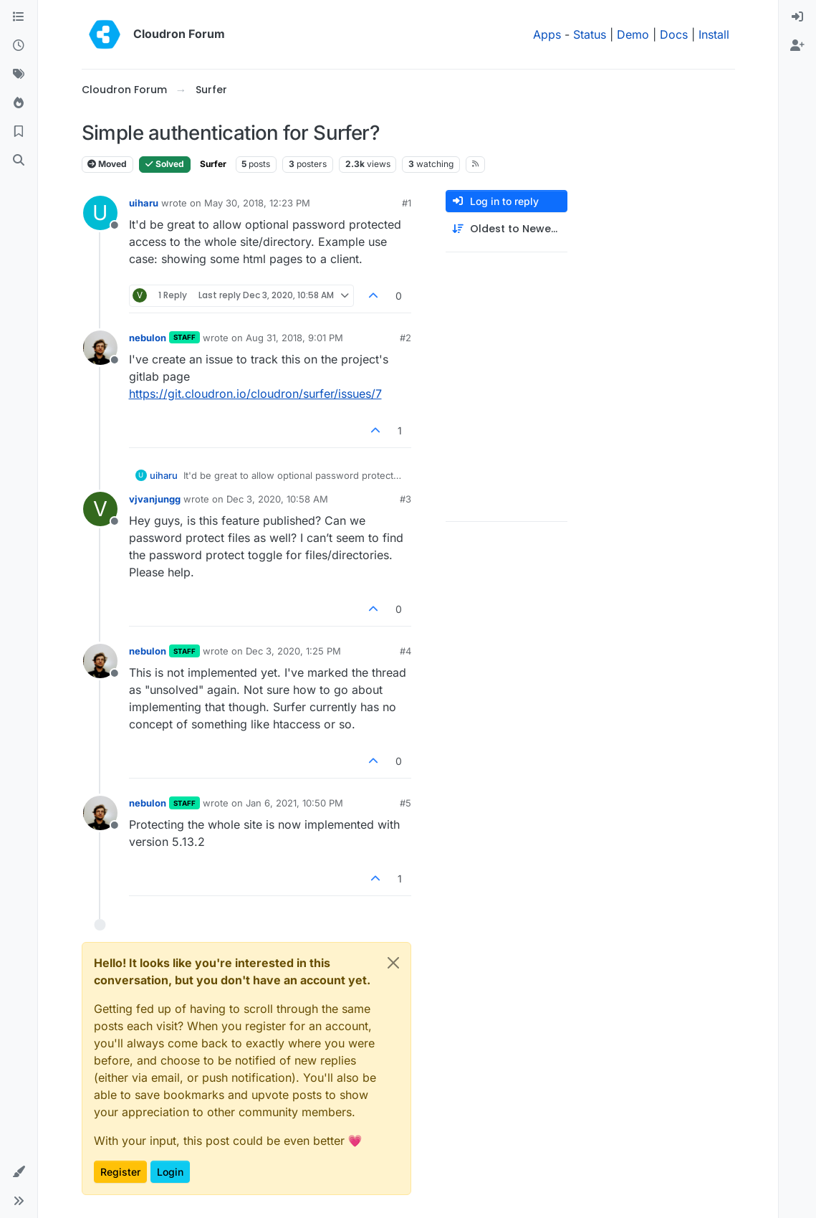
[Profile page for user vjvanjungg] (100, 509)
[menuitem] (797, 17)
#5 (405, 803)
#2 (405, 337)
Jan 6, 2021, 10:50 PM (294, 803)
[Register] (797, 45)
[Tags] (19, 74)
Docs (674, 34)
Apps (547, 34)
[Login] (797, 17)
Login (170, 1172)
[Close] (393, 963)
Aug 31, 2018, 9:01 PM (294, 337)
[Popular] (19, 103)
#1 (406, 203)
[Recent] (19, 45)
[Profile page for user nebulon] (100, 347)
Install (714, 34)
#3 (405, 499)
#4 (405, 651)
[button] (19, 1172)
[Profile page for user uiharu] (100, 213)
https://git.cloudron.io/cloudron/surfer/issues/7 (255, 393)
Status (589, 34)
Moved (107, 163)
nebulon (147, 337)
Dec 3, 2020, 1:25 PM (293, 651)
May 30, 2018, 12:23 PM (257, 203)
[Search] (19, 160)
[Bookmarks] (19, 131)
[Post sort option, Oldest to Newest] (506, 229)
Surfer (213, 163)
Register (120, 1172)
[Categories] (19, 17)
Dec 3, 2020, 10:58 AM (277, 499)
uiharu (143, 203)
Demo (633, 34)
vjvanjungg (155, 499)
